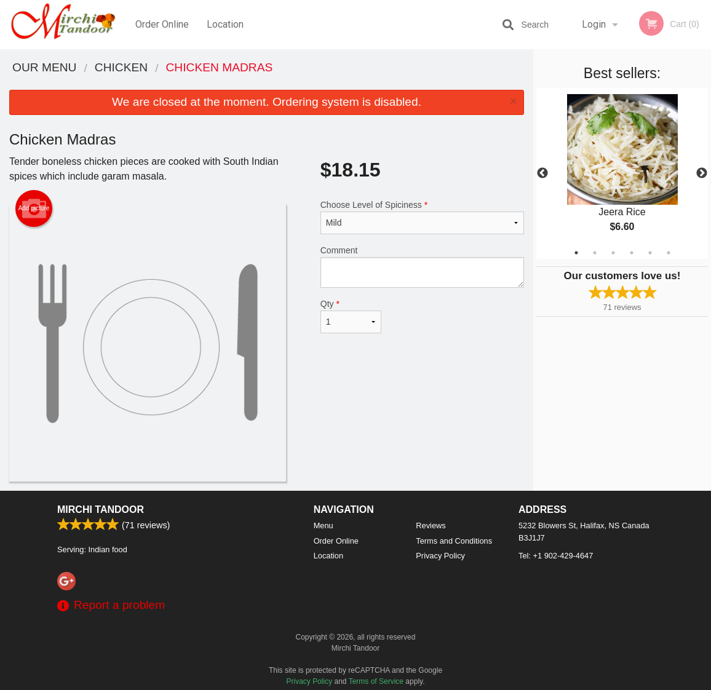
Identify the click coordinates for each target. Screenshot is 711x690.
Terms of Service (376, 681)
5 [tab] (650, 253)
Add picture (34, 208)
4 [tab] (632, 253)
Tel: (555, 555)
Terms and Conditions (454, 540)
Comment (422, 266)
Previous (542, 173)
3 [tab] (613, 253)
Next (702, 173)
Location (225, 24)
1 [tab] (576, 253)
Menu (323, 525)
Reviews (430, 525)
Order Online (162, 24)
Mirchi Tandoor (100, 509)
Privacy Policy (440, 555)
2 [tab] (595, 253)
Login (594, 24)
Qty (351, 316)
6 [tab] (668, 253)
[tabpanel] (622, 173)
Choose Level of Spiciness (422, 217)
